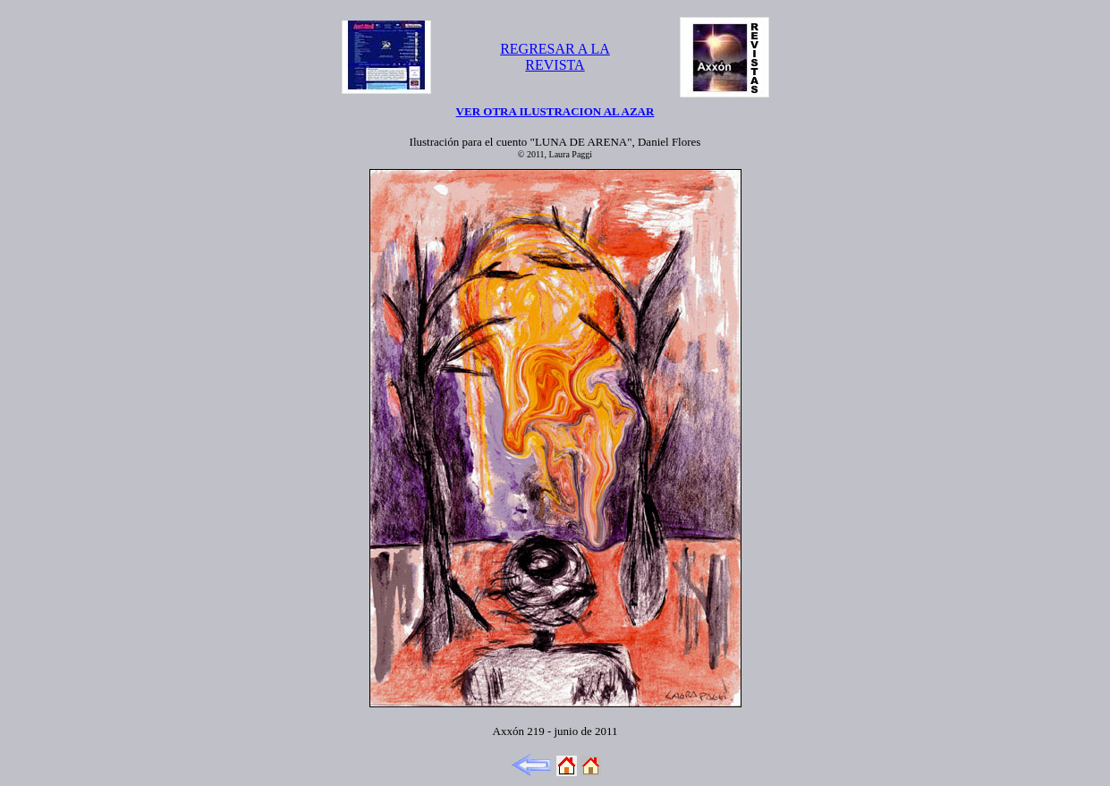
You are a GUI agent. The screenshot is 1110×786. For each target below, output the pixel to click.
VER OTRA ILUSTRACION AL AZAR (555, 111)
